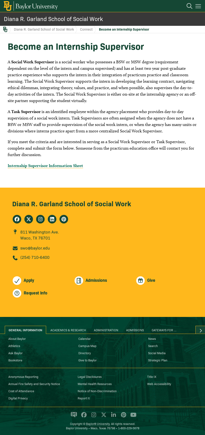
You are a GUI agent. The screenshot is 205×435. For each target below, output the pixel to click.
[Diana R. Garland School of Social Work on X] (28, 219)
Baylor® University (98, 424)
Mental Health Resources (95, 383)
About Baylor (17, 338)
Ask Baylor (15, 353)
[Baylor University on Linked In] (113, 417)
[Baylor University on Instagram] (93, 417)
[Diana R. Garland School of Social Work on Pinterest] (64, 219)
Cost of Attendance (21, 391)
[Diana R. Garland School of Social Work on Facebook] (17, 219)
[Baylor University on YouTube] (132, 417)
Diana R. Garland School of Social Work (53, 18)
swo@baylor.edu (35, 247)
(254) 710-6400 (34, 257)
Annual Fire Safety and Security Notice (34, 383)
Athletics (14, 345)
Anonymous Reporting (23, 376)
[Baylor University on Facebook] (83, 417)
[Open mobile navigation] (199, 7)
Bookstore (15, 360)
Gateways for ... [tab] (164, 330)
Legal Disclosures (90, 376)
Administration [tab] (106, 330)
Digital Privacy (18, 398)
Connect (86, 29)
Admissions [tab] (135, 330)
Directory (84, 353)
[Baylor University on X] (103, 417)
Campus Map (87, 345)
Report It (84, 398)
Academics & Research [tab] (68, 330)
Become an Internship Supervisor (124, 29)
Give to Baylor (87, 360)
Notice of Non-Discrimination (97, 391)
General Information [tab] (25, 330)
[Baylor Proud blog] (73, 417)
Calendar (84, 338)
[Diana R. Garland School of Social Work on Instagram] (40, 219)
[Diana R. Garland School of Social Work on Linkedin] (52, 219)
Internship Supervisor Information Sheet (45, 165)
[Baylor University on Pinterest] (123, 417)
